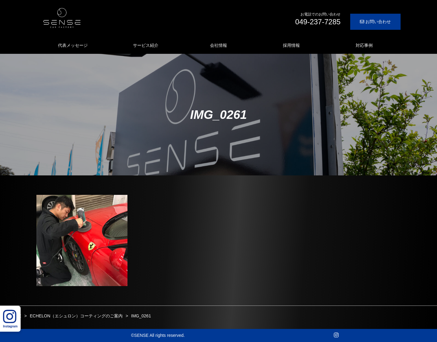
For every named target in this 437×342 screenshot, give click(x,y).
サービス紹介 (145, 45)
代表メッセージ (73, 45)
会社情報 (218, 45)
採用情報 (291, 45)
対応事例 (364, 45)
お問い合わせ (375, 21)
